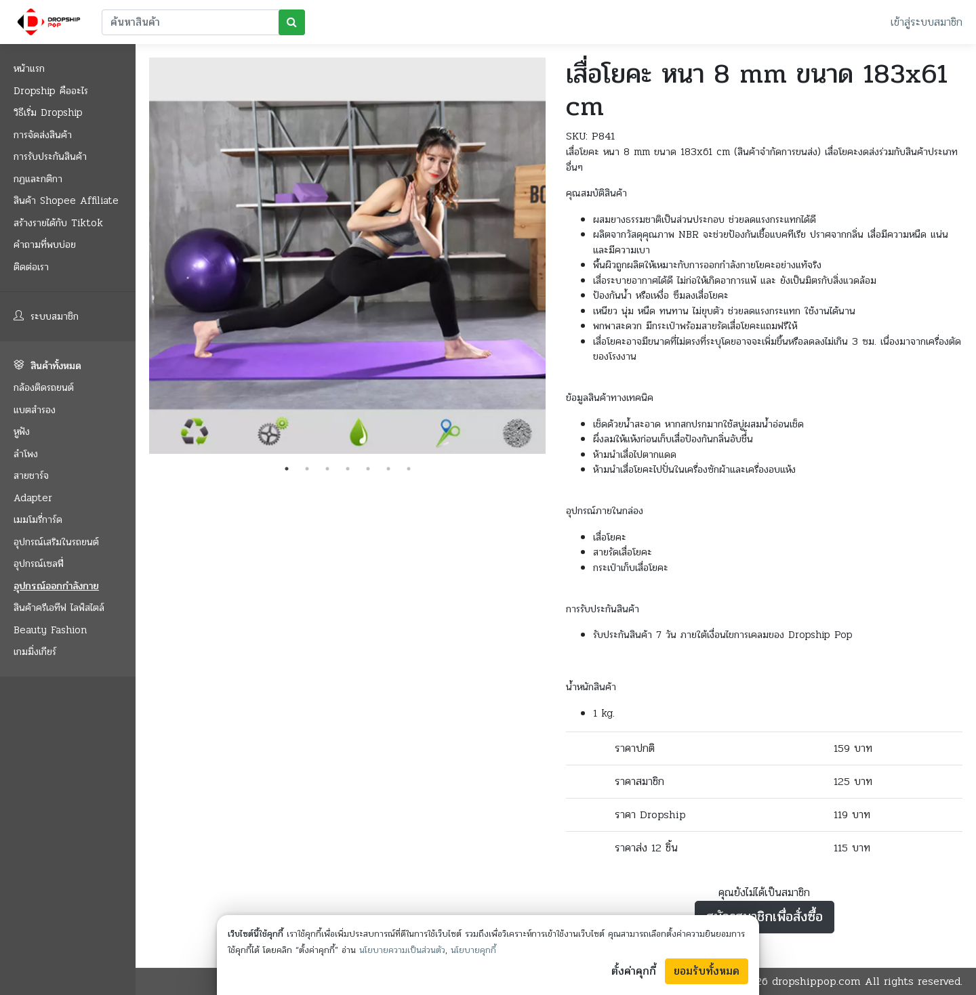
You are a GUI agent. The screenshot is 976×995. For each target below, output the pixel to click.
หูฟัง (22, 431)
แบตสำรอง (35, 410)
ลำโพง (26, 454)
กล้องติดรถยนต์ (44, 387)
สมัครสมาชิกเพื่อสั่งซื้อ (764, 916)
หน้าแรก (29, 68)
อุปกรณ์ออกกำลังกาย (56, 586)
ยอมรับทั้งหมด (706, 970)
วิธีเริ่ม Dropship (48, 112)
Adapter (33, 498)
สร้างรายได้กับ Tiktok (58, 223)
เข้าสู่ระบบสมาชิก (926, 22)
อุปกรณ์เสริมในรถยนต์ (56, 542)
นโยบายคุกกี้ (473, 950)
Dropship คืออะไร (51, 91)
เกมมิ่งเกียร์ (35, 651)
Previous (139, 258)
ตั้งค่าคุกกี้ (633, 970)
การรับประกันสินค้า (50, 156)
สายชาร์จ (31, 475)
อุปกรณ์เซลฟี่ (39, 563)
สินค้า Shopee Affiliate (66, 200)
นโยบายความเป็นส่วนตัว (402, 950)
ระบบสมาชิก (46, 316)
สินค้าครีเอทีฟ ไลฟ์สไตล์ (59, 607)
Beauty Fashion (50, 630)
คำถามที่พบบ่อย (45, 244)
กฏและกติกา (38, 179)
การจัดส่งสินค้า (43, 135)
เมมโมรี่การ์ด (38, 519)
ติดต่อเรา (31, 267)
